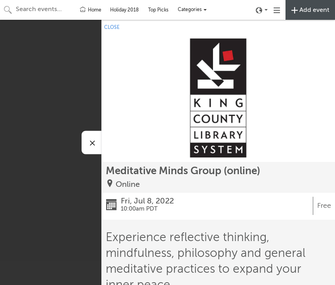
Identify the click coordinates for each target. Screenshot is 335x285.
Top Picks (158, 10)
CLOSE (112, 27)
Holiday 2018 (124, 10)
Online (128, 184)
